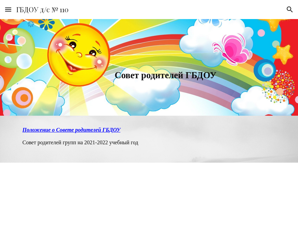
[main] (127, 67)
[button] (8, 9)
